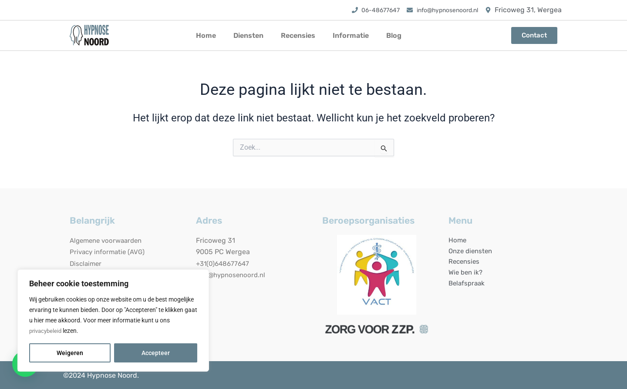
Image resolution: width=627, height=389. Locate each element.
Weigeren (70, 352)
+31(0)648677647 (224, 263)
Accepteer (156, 352)
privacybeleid (46, 331)
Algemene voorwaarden (109, 240)
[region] (113, 321)
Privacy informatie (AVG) (109, 252)
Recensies (298, 35)
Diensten (248, 35)
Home (206, 35)
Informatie (351, 35)
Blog (393, 35)
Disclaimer (87, 263)
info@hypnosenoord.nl (233, 275)
